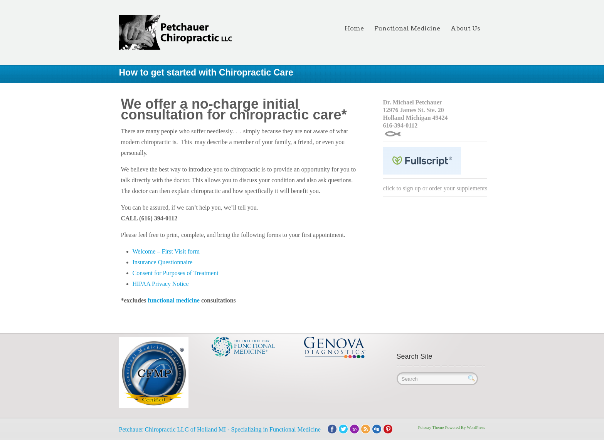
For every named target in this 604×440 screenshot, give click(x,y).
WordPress (476, 427)
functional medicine (174, 300)
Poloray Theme (431, 427)
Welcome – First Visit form (166, 251)
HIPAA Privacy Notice (161, 283)
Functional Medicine (407, 28)
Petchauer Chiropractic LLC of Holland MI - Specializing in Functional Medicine (220, 429)
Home (354, 28)
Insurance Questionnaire (163, 262)
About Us (465, 28)
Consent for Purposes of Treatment (176, 273)
